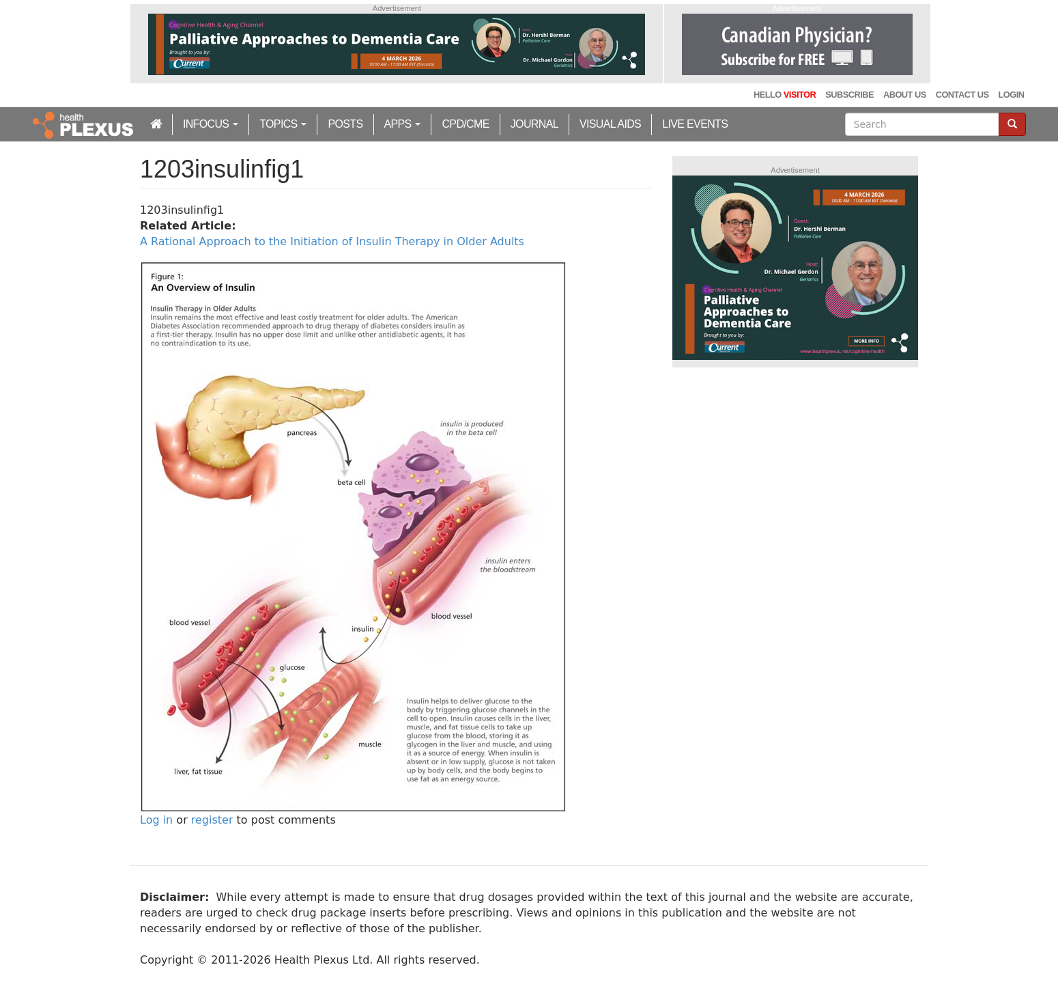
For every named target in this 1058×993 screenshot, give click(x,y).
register (212, 819)
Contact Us (962, 94)
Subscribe (849, 94)
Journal (534, 124)
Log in (156, 819)
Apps (402, 124)
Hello (785, 94)
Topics (282, 124)
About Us (904, 94)
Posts (345, 124)
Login (1012, 94)
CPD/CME (465, 124)
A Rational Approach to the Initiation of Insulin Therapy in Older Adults (332, 241)
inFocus (210, 124)
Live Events (695, 124)
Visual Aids (610, 124)
